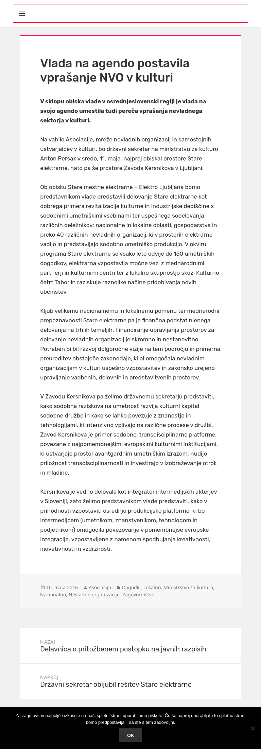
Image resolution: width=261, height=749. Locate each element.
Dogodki (131, 587)
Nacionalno (53, 594)
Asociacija (100, 587)
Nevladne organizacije (94, 594)
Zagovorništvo (138, 594)
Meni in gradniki (53, 7)
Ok (130, 735)
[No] (252, 728)
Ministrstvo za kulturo (188, 587)
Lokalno (152, 587)
